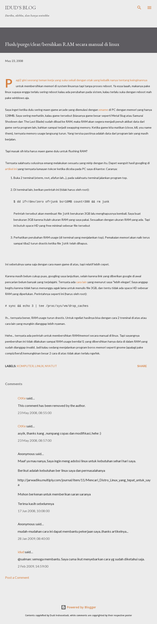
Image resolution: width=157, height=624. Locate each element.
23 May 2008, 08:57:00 (34, 439)
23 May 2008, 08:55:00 (34, 412)
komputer (25, 365)
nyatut (51, 365)
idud (21, 551)
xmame (103, 109)
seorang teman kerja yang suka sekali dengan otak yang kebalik (68, 80)
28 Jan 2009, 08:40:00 (34, 538)
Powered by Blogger (78, 606)
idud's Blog (20, 7)
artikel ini (11, 169)
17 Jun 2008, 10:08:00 (34, 510)
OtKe (22, 397)
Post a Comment (17, 577)
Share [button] (142, 365)
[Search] (139, 7)
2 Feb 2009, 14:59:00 (33, 565)
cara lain (81, 281)
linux (39, 365)
